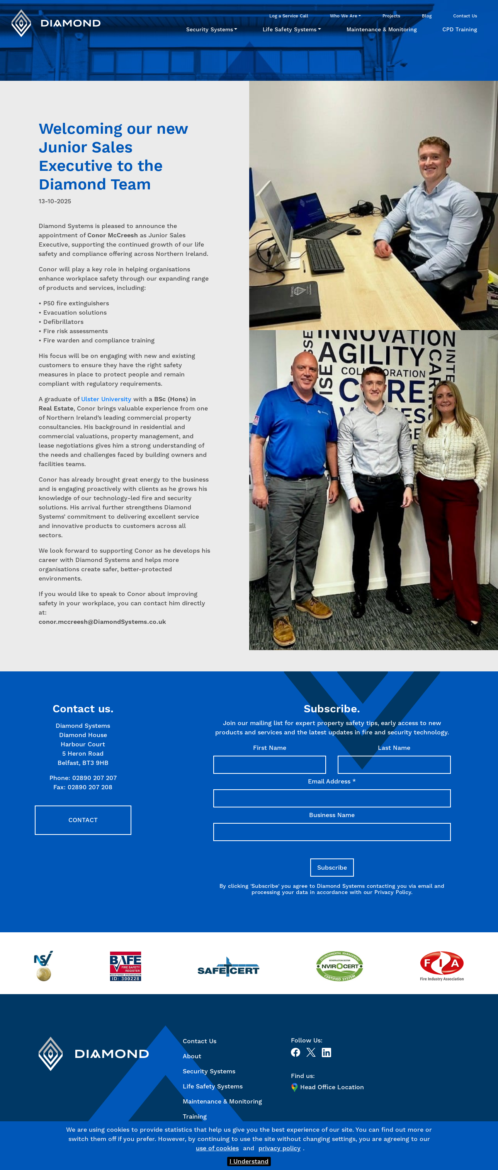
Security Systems (209, 29)
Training (195, 1116)
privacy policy (279, 1148)
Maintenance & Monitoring (382, 29)
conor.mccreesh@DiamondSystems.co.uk (102, 621)
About (192, 1056)
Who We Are (343, 16)
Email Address (332, 781)
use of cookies (217, 1148)
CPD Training (459, 29)
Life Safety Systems (289, 29)
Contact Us (465, 16)
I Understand (249, 1161)
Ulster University (106, 399)
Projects (391, 16)
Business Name (332, 815)
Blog (427, 16)
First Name (269, 747)
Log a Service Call (288, 16)
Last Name (394, 747)
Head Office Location (327, 1087)
